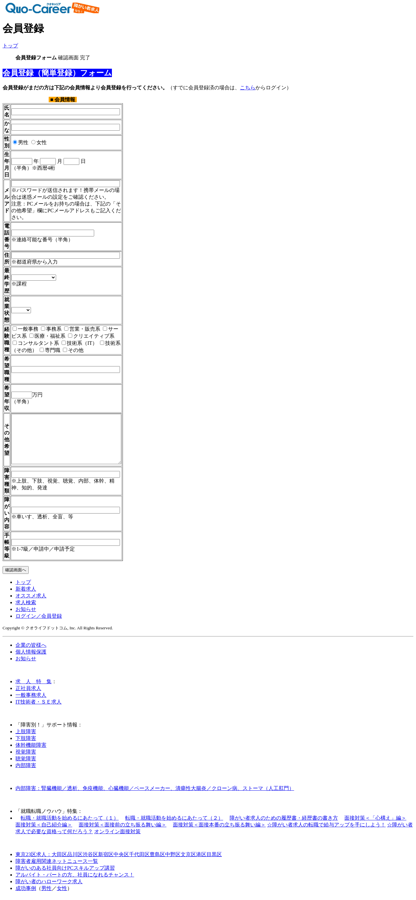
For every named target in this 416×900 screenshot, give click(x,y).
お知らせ (25, 612)
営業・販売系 (82, 322)
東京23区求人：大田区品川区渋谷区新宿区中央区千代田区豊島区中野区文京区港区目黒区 (118, 857)
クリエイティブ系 (74, 329)
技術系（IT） (47, 336)
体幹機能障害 (30, 748)
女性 (39, 142)
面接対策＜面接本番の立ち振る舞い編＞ (219, 827)
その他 (29, 343)
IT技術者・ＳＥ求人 (38, 704)
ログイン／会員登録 (38, 619)
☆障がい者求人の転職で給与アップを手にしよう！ (326, 827)
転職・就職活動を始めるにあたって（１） (70, 821)
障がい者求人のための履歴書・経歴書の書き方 (284, 821)
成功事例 (25, 891)
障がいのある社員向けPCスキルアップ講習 (65, 871)
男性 (20, 142)
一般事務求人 (30, 698)
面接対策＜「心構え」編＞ (375, 821)
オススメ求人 (30, 598)
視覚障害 (25, 754)
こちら (247, 87)
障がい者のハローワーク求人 (49, 884)
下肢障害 (25, 741)
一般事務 (25, 322)
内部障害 (25, 768)
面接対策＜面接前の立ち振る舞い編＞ (122, 827)
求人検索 (25, 605)
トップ (10, 45)
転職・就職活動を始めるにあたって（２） (174, 821)
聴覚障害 (25, 761)
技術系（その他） (91, 336)
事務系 (51, 322)
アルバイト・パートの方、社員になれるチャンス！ (74, 877)
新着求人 (25, 592)
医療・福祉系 (31, 329)
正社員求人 (28, 691)
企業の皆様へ (30, 648)
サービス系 (118, 322)
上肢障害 (25, 734)
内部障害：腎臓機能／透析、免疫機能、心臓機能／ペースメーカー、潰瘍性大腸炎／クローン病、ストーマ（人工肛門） (154, 791)
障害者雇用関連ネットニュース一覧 (56, 864)
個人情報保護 (30, 654)
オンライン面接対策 (117, 834)
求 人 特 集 (33, 684)
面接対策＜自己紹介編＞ (43, 827)
